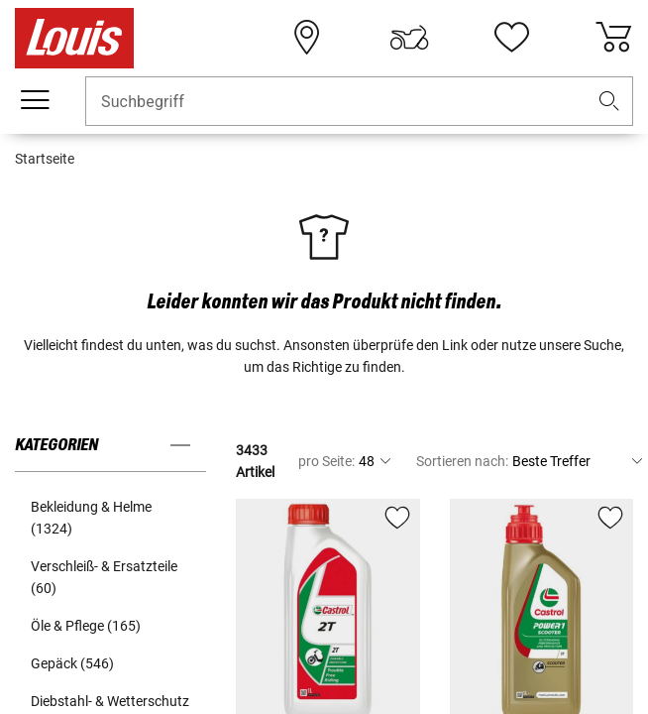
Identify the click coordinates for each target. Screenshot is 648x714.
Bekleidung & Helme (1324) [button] (91, 517)
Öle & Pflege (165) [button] (86, 626)
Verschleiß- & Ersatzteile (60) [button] (104, 577)
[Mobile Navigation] (34, 100)
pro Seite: (326, 461)
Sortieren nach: (462, 461)
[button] (609, 101)
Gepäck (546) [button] (72, 663)
